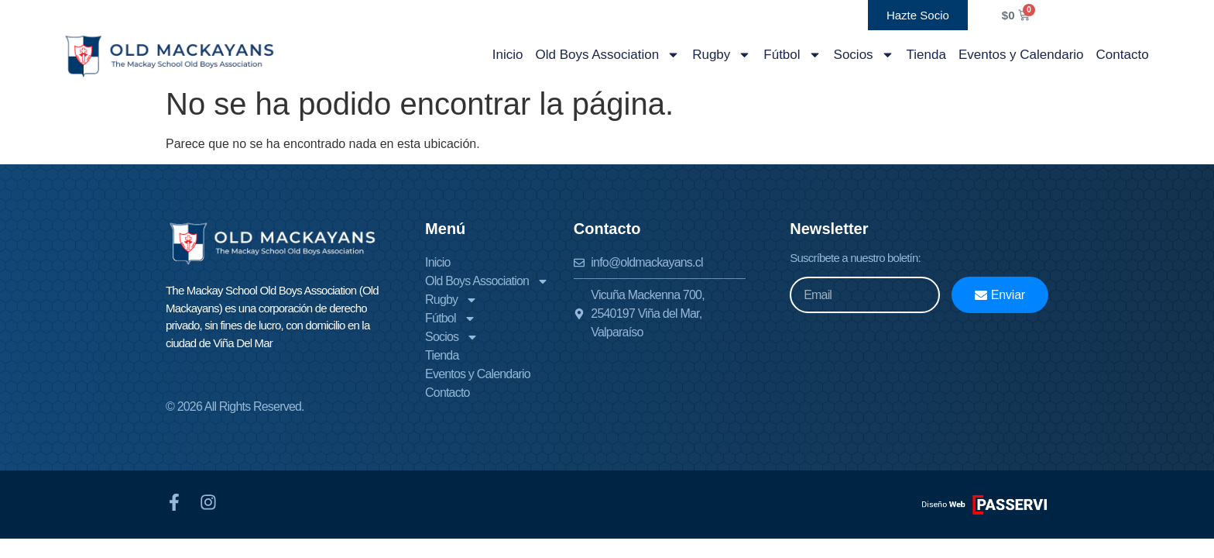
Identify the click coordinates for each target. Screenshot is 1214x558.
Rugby (721, 54)
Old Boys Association (607, 54)
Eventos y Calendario (1021, 54)
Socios (864, 54)
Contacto (1122, 54)
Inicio (507, 54)
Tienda (926, 54)
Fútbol (792, 54)
